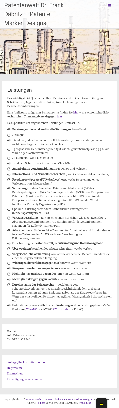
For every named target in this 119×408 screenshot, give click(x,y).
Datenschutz (15, 373)
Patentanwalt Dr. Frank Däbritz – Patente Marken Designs (34, 14)
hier (76, 112)
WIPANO (31, 309)
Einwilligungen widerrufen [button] (24, 379)
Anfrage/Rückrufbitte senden (26, 362)
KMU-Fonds (60, 309)
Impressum (14, 368)
